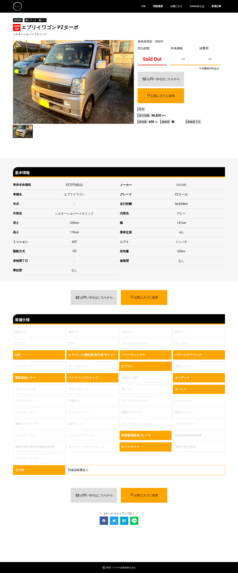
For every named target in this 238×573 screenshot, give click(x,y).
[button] (104, 520)
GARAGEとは (197, 6)
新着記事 (216, 6)
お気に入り (176, 6)
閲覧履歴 (158, 6)
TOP (143, 6)
